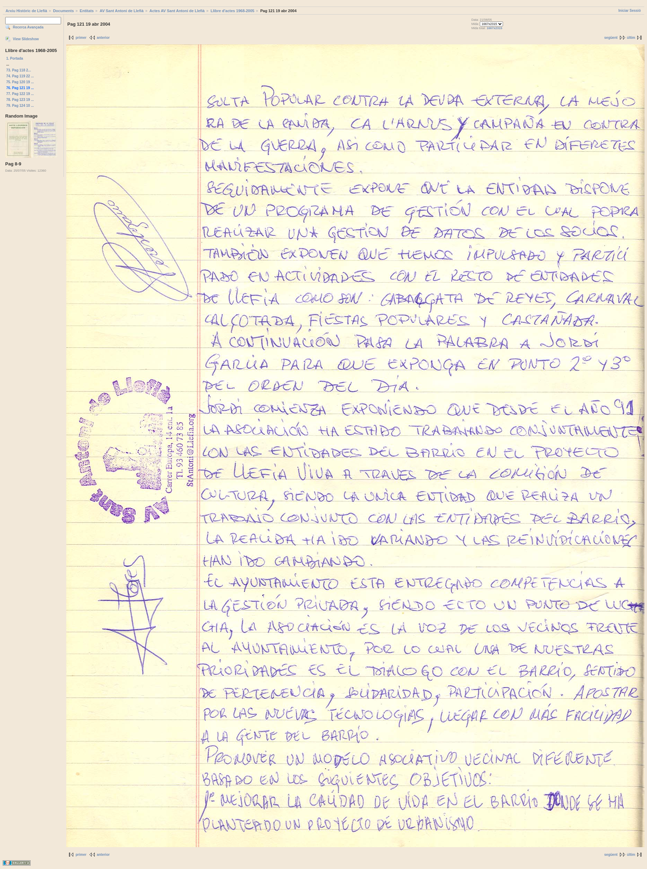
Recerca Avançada (28, 27)
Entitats (87, 11)
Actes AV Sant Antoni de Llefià (177, 11)
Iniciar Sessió (630, 10)
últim (631, 38)
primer (81, 38)
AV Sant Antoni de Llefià (122, 11)
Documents (63, 11)
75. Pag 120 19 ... (20, 82)
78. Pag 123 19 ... (20, 100)
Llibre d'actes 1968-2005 (232, 11)
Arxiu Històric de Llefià (26, 11)
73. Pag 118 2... (18, 70)
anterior (103, 38)
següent (611, 38)
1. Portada (14, 58)
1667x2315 (494, 28)
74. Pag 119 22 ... (20, 76)
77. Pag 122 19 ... (20, 94)
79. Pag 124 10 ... (20, 105)
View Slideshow (26, 39)
